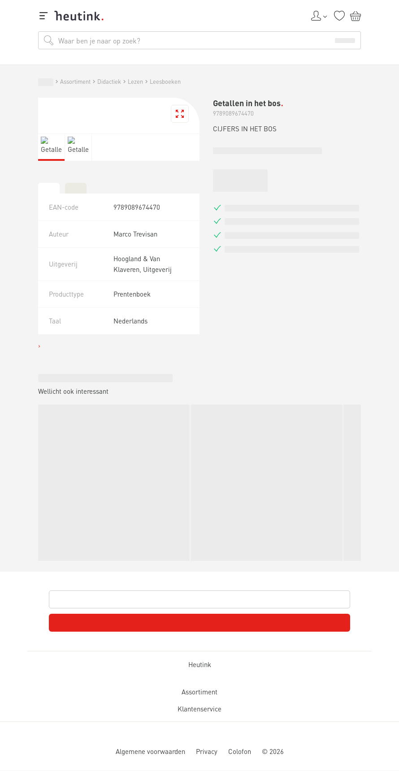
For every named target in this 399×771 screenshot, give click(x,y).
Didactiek (79, 556)
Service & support (48, 512)
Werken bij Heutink (50, 520)
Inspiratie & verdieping (60, 484)
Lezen (113, 556)
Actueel (38, 496)
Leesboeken (144, 556)
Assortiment (37, 556)
